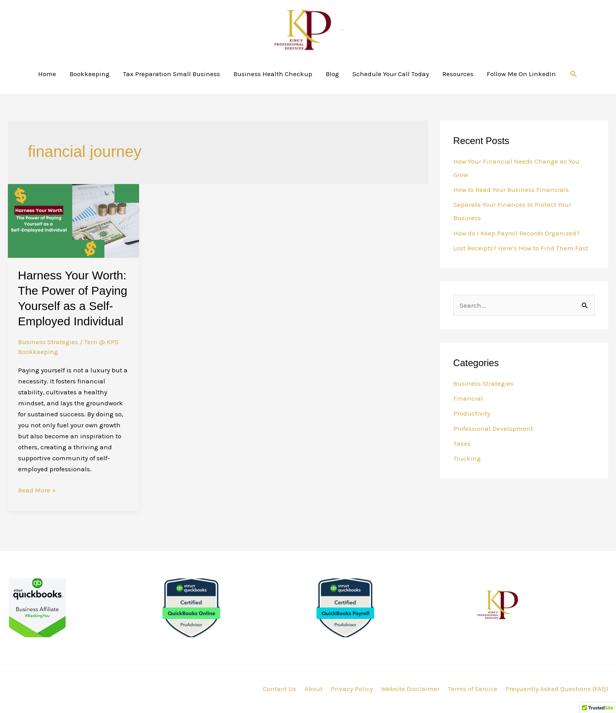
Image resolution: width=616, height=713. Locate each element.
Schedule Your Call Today (390, 74)
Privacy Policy (352, 689)
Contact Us (279, 689)
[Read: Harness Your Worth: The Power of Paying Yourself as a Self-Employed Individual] (73, 220)
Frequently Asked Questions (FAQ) (557, 689)
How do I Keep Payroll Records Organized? (516, 233)
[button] (573, 73)
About (313, 689)
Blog (332, 74)
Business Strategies (48, 342)
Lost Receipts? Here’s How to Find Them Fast (520, 248)
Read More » (37, 489)
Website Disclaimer (410, 689)
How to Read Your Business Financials (511, 189)
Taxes (462, 443)
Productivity (471, 413)
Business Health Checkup (272, 74)
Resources (457, 74)
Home (47, 74)
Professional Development (493, 428)
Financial (468, 398)
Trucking (467, 458)
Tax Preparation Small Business (171, 74)
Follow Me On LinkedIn (521, 74)
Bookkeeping (90, 74)
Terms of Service (472, 689)
